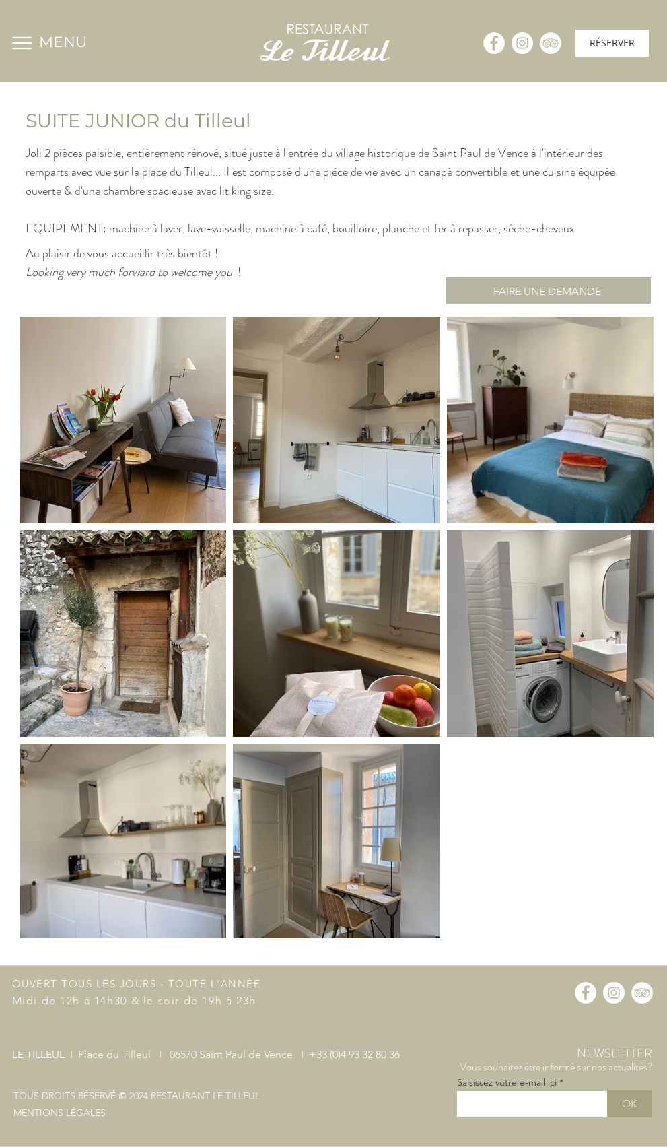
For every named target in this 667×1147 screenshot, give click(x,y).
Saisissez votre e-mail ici (507, 1082)
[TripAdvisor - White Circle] (550, 43)
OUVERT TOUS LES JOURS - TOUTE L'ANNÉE (136, 983)
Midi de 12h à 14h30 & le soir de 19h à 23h (134, 1000)
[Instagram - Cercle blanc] (522, 43)
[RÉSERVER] (612, 43)
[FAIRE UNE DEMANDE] (548, 290)
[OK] (629, 1103)
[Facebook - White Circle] (494, 43)
